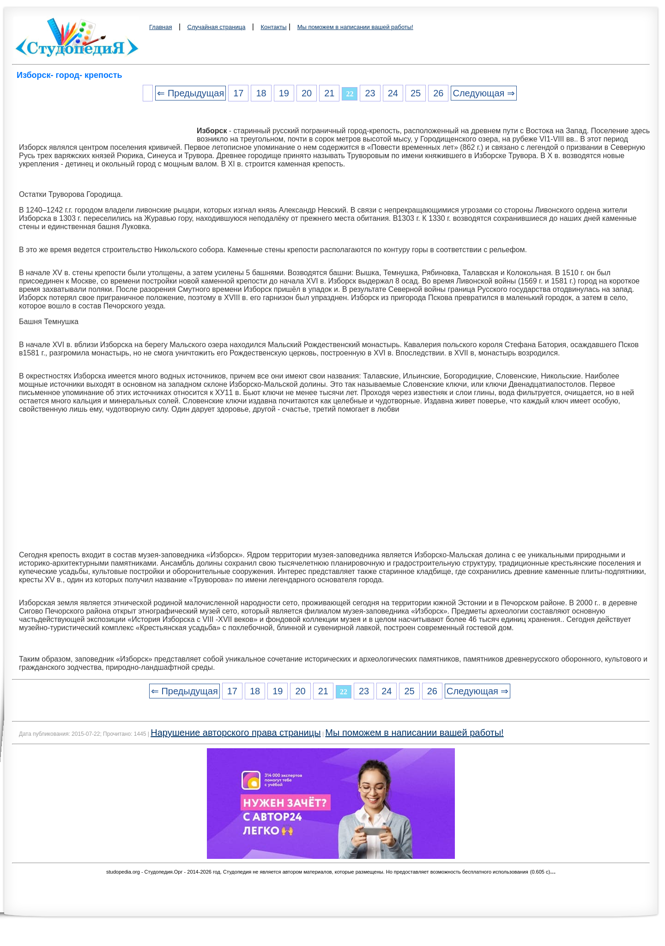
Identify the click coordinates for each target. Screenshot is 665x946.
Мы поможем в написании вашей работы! (355, 27)
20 (307, 93)
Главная (160, 27)
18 (261, 93)
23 (370, 93)
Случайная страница (216, 27)
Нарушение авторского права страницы (235, 732)
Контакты (273, 27)
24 (393, 93)
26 (438, 93)
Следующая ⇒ (483, 93)
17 (238, 93)
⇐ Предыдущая (190, 93)
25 (416, 93)
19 (284, 93)
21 (329, 93)
